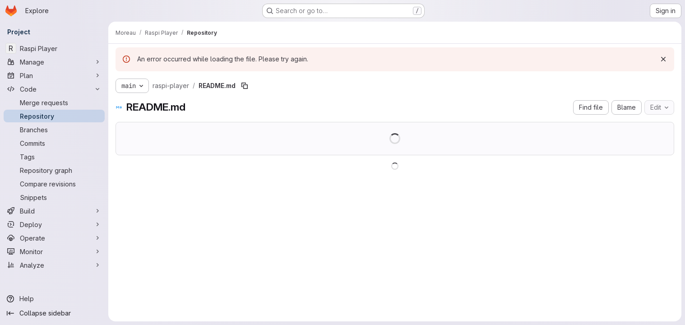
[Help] (54, 298)
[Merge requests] (54, 102)
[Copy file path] (244, 86)
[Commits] (54, 143)
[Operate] (54, 238)
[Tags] (54, 156)
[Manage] (54, 62)
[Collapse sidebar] (54, 313)
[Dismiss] (663, 59)
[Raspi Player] (54, 48)
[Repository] (54, 116)
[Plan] (54, 75)
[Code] (54, 89)
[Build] (54, 210)
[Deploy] (54, 224)
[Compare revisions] (54, 183)
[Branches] (54, 129)
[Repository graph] (54, 170)
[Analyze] (54, 265)
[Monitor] (54, 251)
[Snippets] (54, 197)
